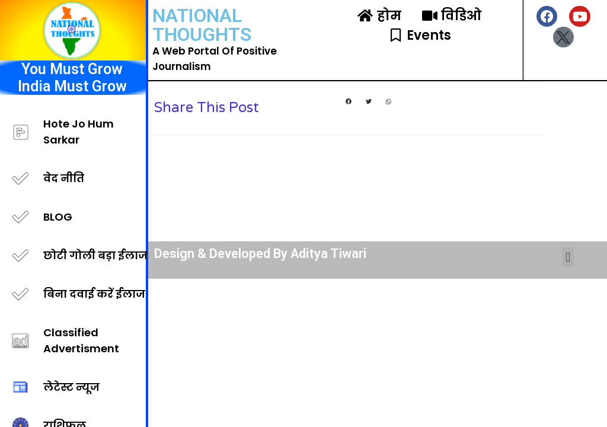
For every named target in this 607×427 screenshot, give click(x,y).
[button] (349, 101)
